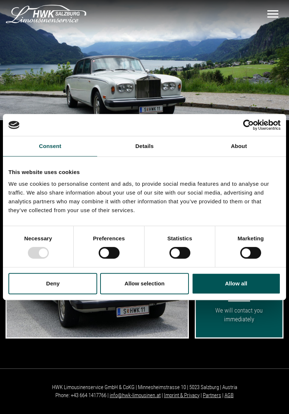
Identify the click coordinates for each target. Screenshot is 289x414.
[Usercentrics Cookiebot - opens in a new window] (248, 124)
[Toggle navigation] (273, 14)
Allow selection (144, 283)
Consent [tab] (50, 146)
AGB (229, 395)
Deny (53, 283)
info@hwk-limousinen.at (135, 395)
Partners (212, 395)
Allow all (236, 283)
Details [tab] (144, 146)
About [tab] (239, 146)
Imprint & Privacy (182, 395)
